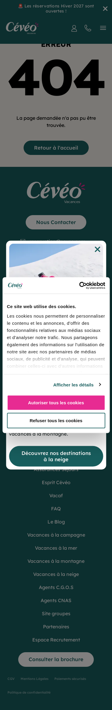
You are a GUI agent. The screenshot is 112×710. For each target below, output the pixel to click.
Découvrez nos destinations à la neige (56, 456)
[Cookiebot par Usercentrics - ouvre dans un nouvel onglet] (79, 285)
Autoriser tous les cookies (56, 402)
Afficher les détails (73, 384)
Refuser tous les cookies (56, 420)
